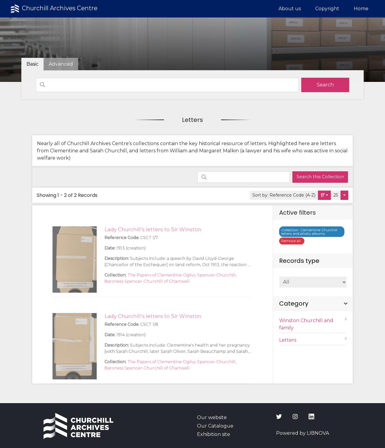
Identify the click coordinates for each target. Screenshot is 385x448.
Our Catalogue (215, 426)
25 (336, 195)
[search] (323, 85)
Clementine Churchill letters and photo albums (309, 232)
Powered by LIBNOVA (302, 433)
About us (290, 8)
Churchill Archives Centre (53, 9)
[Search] (167, 85)
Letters (313, 339)
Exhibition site (213, 434)
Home (361, 8)
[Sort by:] (324, 195)
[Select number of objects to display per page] (344, 195)
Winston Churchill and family (313, 323)
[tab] (63, 64)
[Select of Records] (313, 282)
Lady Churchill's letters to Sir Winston (153, 244)
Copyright (327, 8)
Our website (212, 417)
